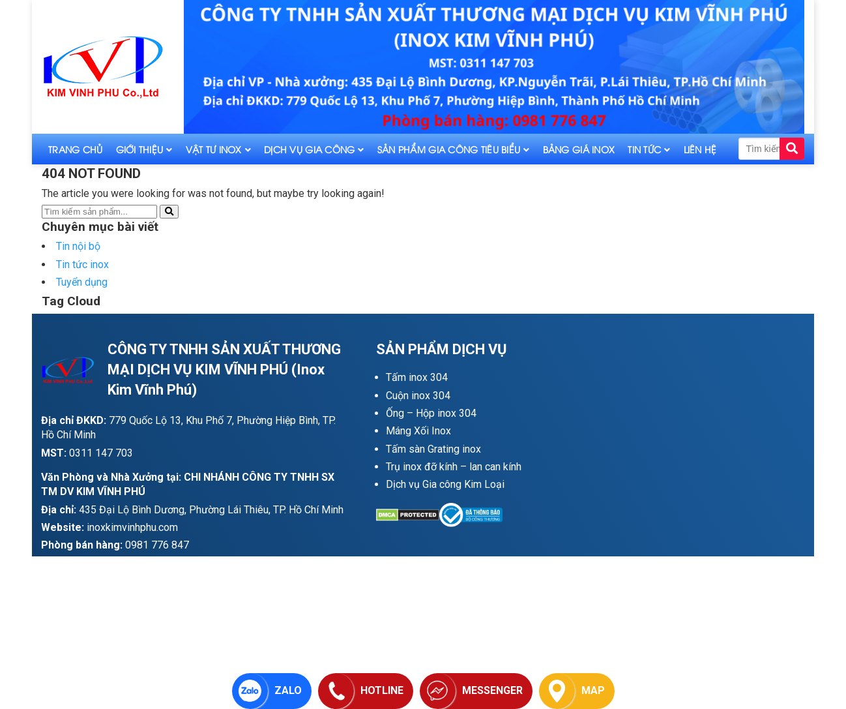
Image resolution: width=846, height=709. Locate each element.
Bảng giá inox (579, 149)
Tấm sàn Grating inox (433, 449)
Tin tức (644, 149)
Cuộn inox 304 (418, 395)
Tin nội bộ (78, 246)
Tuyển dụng (82, 282)
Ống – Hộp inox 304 (431, 413)
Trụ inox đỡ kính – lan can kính (453, 466)
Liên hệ (700, 149)
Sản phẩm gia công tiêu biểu (449, 149)
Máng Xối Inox (418, 431)
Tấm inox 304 (417, 377)
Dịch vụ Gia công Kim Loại (445, 484)
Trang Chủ (75, 149)
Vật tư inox (214, 149)
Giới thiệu (140, 149)
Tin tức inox (82, 264)
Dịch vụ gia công (309, 149)
